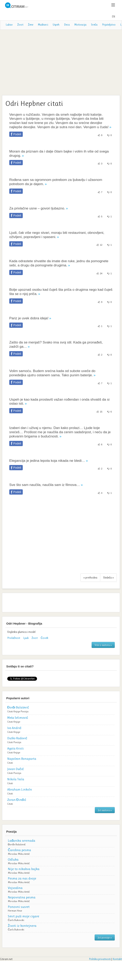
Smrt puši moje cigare (23, 916)
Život (20, 24)
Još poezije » (105, 937)
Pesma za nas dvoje (22, 878)
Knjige (16, 711)
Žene (30, 24)
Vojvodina (15, 888)
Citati (10, 711)
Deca (67, 24)
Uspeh (56, 24)
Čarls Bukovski (16, 920)
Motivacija (80, 24)
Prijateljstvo (109, 24)
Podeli (17, 134)
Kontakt (117, 959)
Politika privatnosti (100, 959)
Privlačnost (13, 637)
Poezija (24, 711)
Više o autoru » (103, 645)
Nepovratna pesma (21, 897)
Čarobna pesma (19, 850)
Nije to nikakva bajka (23, 869)
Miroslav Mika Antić (19, 853)
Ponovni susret (19, 907)
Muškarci (43, 24)
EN (113, 16)
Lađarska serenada (21, 840)
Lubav (9, 24)
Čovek (44, 637)
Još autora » (105, 810)
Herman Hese (15, 910)
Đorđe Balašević (17, 844)
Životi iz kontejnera (22, 926)
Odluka (13, 859)
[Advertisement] (61, 62)
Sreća (94, 24)
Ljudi (26, 637)
